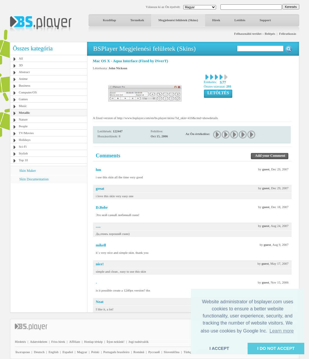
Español (68, 352)
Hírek (216, 20)
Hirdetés (20, 341)
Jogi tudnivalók (138, 341)
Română (138, 352)
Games (23, 99)
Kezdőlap (109, 20)
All (21, 58)
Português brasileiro (116, 352)
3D (21, 65)
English (53, 352)
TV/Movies (26, 133)
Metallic (24, 112)
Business (24, 85)
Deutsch (39, 352)
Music (23, 106)
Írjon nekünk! (115, 341)
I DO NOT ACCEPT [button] (276, 348)
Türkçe (188, 352)
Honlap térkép (93, 341)
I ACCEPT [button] (219, 348)
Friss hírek (58, 341)
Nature (23, 119)
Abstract (24, 72)
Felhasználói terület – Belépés (254, 33)
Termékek (137, 20)
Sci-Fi (23, 146)
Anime (23, 78)
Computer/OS (28, 92)
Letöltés (239, 20)
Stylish (23, 153)
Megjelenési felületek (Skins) (178, 20)
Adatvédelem (38, 341)
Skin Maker (27, 171)
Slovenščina (171, 352)
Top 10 (23, 160)
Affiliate (74, 341)
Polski (95, 352)
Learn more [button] (281, 330)
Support (265, 20)
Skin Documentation (34, 179)
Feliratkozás (287, 33)
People (23, 126)
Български (23, 352)
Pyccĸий (154, 352)
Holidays (25, 139)
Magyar (82, 352)
